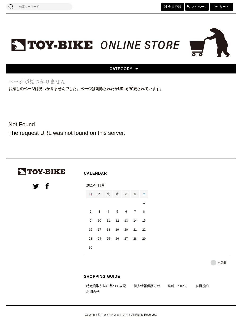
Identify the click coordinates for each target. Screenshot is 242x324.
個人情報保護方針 (147, 285)
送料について (178, 285)
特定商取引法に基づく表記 (106, 285)
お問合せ (92, 291)
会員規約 (202, 285)
